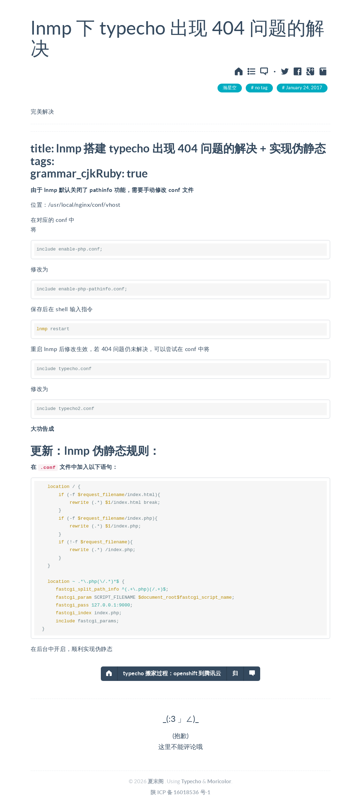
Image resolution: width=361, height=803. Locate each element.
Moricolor (219, 781)
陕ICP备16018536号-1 (180, 792)
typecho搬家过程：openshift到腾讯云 (172, 673)
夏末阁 (156, 781)
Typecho (191, 781)
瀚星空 (230, 87)
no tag (261, 87)
